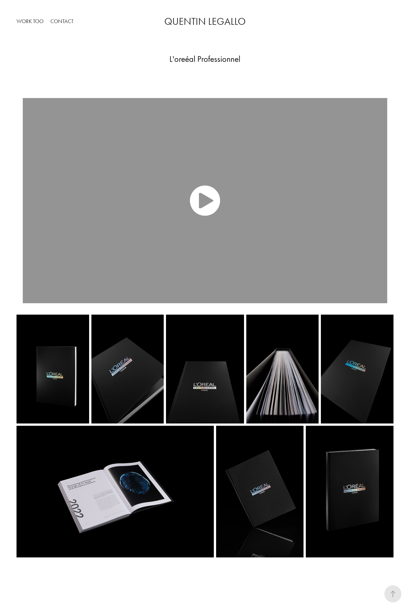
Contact (61, 21)
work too (30, 21)
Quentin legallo (205, 21)
